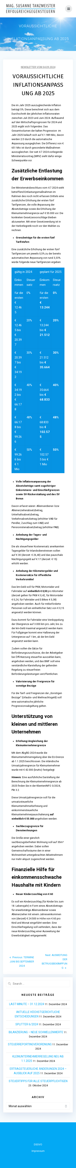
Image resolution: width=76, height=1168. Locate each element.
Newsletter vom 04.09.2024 (38, 67)
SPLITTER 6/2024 (26, 1024)
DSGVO (38, 1144)
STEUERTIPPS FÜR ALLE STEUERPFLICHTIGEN (38, 1081)
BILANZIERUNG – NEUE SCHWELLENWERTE (36, 1032)
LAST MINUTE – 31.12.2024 (26, 1004)
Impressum (38, 1151)
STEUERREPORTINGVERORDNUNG (30, 1044)
